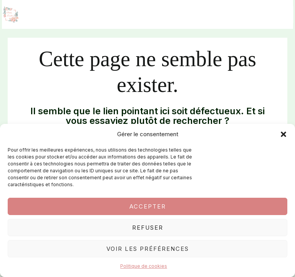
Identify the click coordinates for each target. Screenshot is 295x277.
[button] (283, 134)
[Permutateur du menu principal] (285, 15)
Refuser (147, 227)
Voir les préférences (147, 248)
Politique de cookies (143, 266)
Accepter (147, 206)
